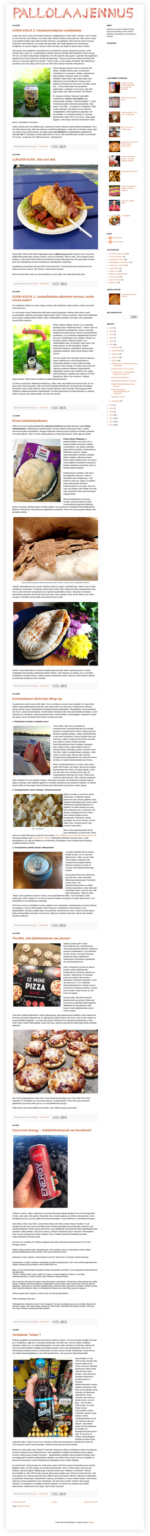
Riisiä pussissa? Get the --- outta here (129, 113)
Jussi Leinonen (117, 242)
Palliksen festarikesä (116, 274)
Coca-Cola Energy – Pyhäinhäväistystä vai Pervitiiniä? (52, 1130)
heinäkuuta (115, 401)
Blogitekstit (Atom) (24, 1506)
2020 (111, 344)
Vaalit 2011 (113, 282)
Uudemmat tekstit (19, 1502)
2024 (111, 331)
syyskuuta (115, 357)
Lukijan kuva (113, 271)
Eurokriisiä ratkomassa (117, 254)
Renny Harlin (114, 277)
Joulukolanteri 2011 (116, 259)
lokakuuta (115, 354)
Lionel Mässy (114, 268)
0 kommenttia (43, 146)
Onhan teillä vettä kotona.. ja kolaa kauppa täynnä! (128, 158)
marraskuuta (116, 351)
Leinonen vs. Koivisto (117, 265)
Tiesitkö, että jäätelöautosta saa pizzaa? (41, 938)
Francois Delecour (116, 257)
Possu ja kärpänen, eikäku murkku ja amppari (128, 188)
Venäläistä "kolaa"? (26, 1334)
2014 (111, 412)
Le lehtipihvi (125, 216)
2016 (111, 405)
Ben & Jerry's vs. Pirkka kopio (127, 128)
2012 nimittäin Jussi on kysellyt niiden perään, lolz (76, 835)
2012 (111, 418)
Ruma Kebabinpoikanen (29, 420)
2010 (111, 425)
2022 (111, 338)
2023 (111, 334)
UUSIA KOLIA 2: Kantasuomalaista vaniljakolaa (46, 30)
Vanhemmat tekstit (91, 1502)
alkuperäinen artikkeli (41, 838)
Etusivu (54, 1502)
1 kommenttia (43, 408)
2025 (111, 328)
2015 (111, 408)
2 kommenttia (44, 1117)
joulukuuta (115, 347)
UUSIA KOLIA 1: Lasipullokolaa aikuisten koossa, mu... (123, 373)
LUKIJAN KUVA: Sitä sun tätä (33, 159)
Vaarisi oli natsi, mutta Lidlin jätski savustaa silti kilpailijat (127, 86)
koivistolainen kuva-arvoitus (119, 262)
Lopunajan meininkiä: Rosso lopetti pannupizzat (129, 144)
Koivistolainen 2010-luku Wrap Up (37, 698)
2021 (111, 341)
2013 (111, 415)
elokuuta (114, 360)
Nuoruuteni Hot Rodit (129, 171)
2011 (111, 422)
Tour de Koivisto (115, 280)
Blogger (91, 1522)
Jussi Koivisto (117, 238)
